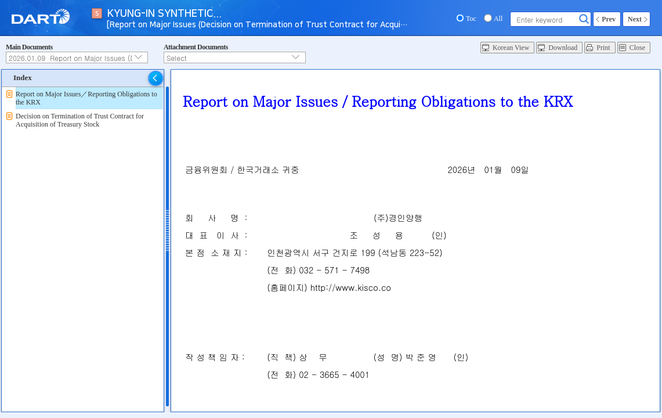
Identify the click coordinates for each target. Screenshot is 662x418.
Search (584, 19)
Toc (471, 19)
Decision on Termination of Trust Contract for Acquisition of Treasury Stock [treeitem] (80, 120)
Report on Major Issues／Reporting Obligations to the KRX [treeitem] (86, 98)
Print (603, 48)
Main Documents (29, 47)
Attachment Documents (196, 47)
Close (637, 48)
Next (635, 19)
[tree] (83, 109)
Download (562, 48)
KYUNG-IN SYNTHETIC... (164, 14)
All (498, 19)
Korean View (511, 48)
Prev (609, 19)
